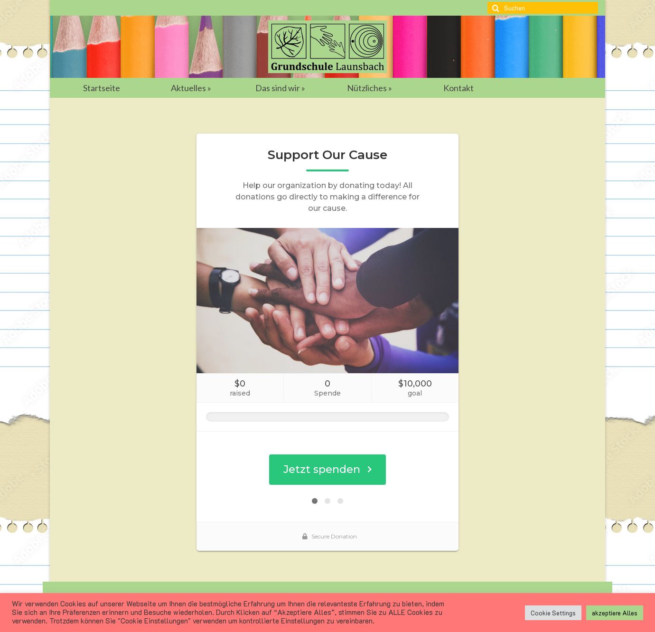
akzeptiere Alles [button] (614, 613)
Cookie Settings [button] (553, 613)
